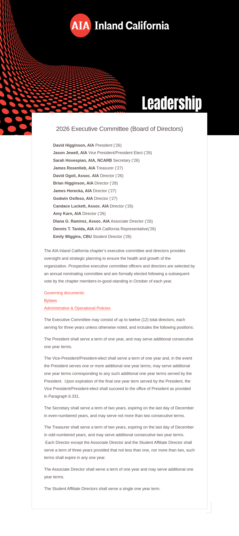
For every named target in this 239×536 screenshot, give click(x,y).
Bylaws (50, 300)
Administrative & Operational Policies (77, 308)
